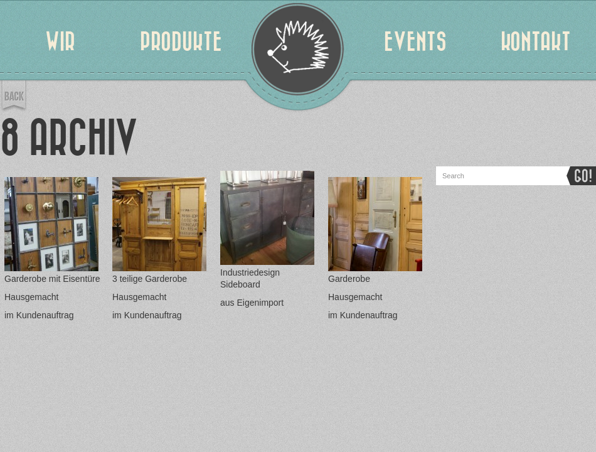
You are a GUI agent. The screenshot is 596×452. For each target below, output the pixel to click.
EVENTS (415, 42)
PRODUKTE (181, 42)
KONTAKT (536, 42)
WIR (60, 42)
